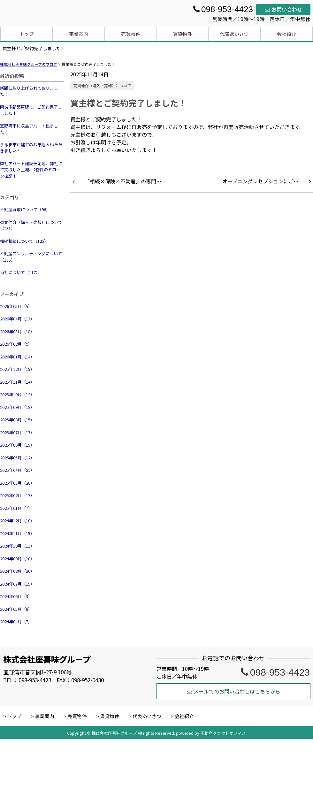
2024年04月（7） (16, 621)
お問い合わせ (283, 9)
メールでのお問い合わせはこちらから (233, 691)
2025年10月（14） (17, 394)
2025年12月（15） (17, 369)
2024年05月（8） (16, 609)
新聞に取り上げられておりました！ (29, 91)
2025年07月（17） (17, 432)
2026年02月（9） (16, 344)
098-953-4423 (275, 672)
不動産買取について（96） (25, 209)
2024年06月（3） (16, 596)
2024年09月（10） (17, 559)
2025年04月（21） (17, 470)
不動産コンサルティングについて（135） (31, 256)
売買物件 (130, 33)
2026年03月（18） (17, 331)
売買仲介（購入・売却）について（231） (31, 225)
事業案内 (78, 33)
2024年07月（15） (17, 584)
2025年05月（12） (17, 458)
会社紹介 (286, 33)
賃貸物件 (182, 33)
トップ (26, 33)
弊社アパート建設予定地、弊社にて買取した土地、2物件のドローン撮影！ (31, 169)
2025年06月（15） (17, 445)
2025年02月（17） (17, 495)
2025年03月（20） (17, 483)
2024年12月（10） (17, 521)
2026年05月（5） (16, 306)
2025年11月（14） (17, 382)
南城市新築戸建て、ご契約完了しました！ (31, 110)
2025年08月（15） (17, 420)
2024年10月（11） (17, 546)
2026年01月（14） (17, 357)
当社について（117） (20, 272)
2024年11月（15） (17, 533)
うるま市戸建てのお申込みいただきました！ (31, 148)
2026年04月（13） (17, 319)
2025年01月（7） (16, 508)
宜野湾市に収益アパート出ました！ (29, 129)
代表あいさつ (234, 33)
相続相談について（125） (24, 241)
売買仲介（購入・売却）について (102, 85)
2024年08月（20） (17, 571)
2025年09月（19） (17, 407)
